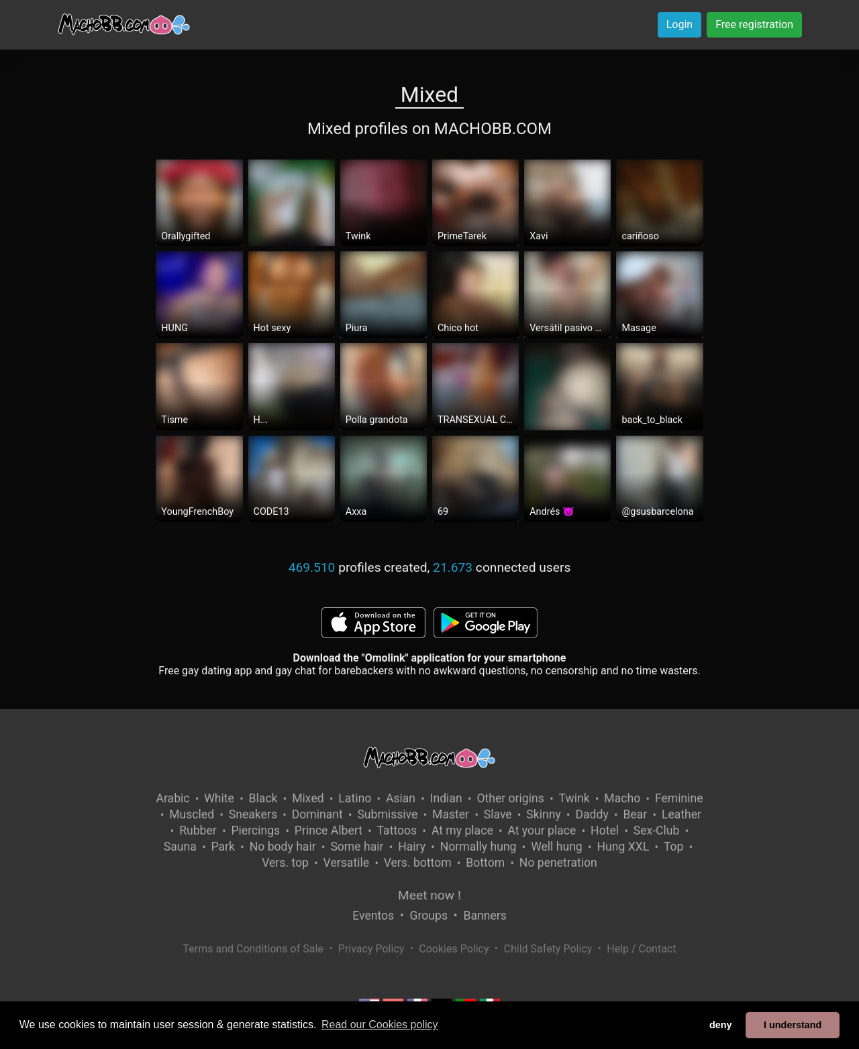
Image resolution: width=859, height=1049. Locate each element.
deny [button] (720, 1025)
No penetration (558, 862)
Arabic (172, 798)
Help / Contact (641, 948)
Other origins (510, 798)
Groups (429, 915)
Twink (574, 798)
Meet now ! (429, 895)
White (219, 798)
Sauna (180, 846)
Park (223, 846)
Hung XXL (623, 846)
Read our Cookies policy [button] (379, 1024)
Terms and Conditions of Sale (253, 948)
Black (263, 798)
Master (450, 814)
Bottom (485, 862)
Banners (484, 915)
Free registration (754, 24)
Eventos (373, 915)
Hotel (605, 830)
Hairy (411, 846)
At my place (462, 830)
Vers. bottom (418, 862)
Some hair (356, 846)
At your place (541, 830)
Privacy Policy (371, 948)
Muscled (191, 814)
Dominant (317, 814)
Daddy (591, 814)
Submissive (387, 814)
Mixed (307, 798)
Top (674, 846)
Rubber (198, 830)
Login (679, 24)
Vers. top (285, 862)
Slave (498, 814)
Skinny (543, 814)
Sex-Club (657, 830)
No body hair (283, 846)
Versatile (346, 862)
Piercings (255, 830)
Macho (622, 798)
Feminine (679, 798)
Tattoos (397, 830)
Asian (400, 798)
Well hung (557, 846)
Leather (681, 814)
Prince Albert (328, 830)
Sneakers (253, 814)
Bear (635, 814)
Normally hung (478, 846)
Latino (354, 798)
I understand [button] (792, 1025)
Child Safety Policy (548, 948)
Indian (446, 798)
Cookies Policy (454, 948)
